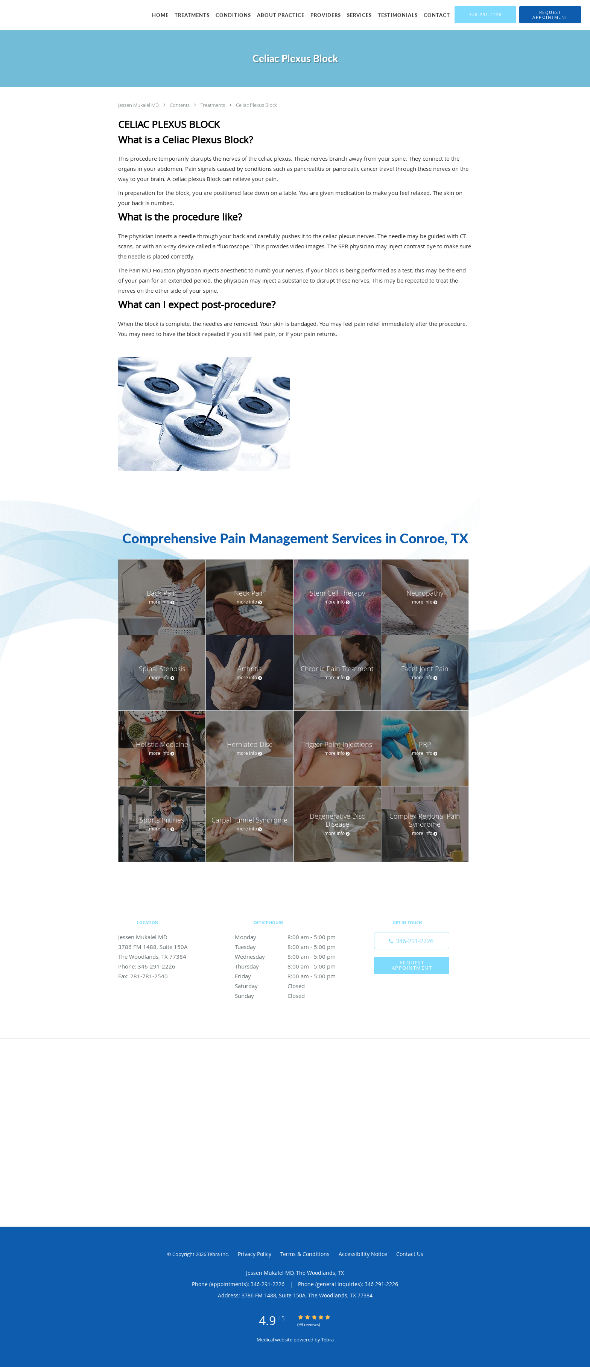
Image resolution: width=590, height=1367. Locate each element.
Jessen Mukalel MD (139, 105)
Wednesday (293, 956)
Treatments (213, 105)
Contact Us (409, 1254)
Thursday (293, 966)
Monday (293, 937)
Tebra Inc (217, 1254)
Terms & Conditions (305, 1254)
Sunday (293, 996)
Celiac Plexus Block (256, 105)
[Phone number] (411, 940)
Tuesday (293, 947)
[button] (550, 14)
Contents (180, 105)
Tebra (327, 1339)
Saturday (293, 986)
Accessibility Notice (363, 1254)
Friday (293, 976)
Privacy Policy (254, 1254)
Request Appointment (412, 965)
